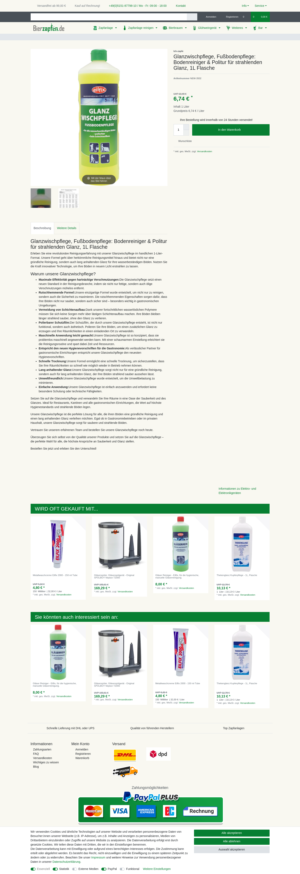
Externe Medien (88, 869)
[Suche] (192, 16)
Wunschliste (183, 141)
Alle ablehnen (231, 841)
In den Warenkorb (242, 130)
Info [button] (244, 5)
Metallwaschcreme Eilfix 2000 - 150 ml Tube (55, 575)
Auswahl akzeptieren (232, 849)
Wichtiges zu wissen (46, 762)
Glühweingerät (207, 27)
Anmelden (81, 749)
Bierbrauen (176, 27)
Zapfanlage (106, 27)
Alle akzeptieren (232, 833)
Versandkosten (204, 151)
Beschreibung (42, 228)
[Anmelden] (209, 17)
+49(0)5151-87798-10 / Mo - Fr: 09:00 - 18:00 (136, 5)
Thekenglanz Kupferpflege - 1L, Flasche (237, 575)
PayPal (112, 869)
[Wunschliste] (246, 17)
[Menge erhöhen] (186, 127)
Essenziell (43, 869)
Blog (36, 766)
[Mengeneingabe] (178, 130)
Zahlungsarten (42, 749)
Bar (261, 27)
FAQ (36, 753)
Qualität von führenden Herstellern (152, 728)
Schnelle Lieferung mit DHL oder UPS (71, 728)
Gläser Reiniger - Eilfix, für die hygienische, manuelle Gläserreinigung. (177, 576)
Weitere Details (66, 228)
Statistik (64, 869)
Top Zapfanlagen (233, 728)
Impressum (98, 857)
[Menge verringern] (186, 133)
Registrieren (83, 753)
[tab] (42, 228)
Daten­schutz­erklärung (66, 861)
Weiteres (238, 27)
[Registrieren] (230, 17)
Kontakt (179, 5)
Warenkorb (82, 758)
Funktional (132, 869)
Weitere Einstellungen (157, 869)
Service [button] (259, 5)
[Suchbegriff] (109, 16)
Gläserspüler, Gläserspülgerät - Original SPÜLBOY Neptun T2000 (114, 576)
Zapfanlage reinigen (141, 27)
